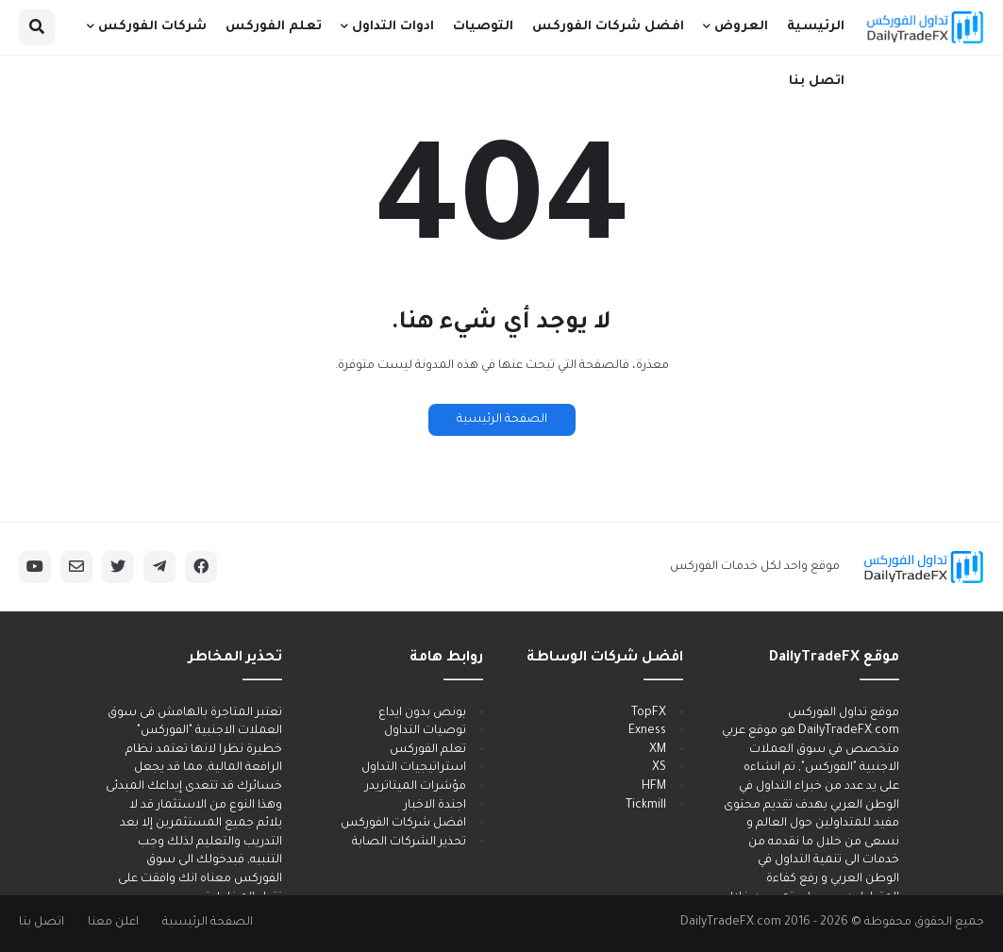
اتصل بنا (41, 922)
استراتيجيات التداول (413, 768)
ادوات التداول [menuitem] (393, 27)
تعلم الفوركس (428, 750)
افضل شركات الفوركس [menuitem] (608, 27)
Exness (647, 731)
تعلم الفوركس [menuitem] (274, 27)
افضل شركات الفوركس (403, 823)
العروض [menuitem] (741, 27)
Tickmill (646, 805)
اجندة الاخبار (435, 805)
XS (659, 768)
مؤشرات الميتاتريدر (415, 786)
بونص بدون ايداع (422, 713)
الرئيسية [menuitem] (815, 27)
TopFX (648, 713)
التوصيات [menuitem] (483, 27)
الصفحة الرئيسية (502, 419)
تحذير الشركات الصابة (409, 842)
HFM (654, 786)
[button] (37, 27)
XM (657, 750)
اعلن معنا (113, 922)
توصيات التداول (425, 731)
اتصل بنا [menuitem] (816, 82)
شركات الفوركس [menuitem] (152, 27)
